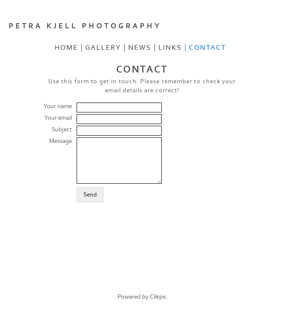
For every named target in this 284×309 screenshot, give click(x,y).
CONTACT (207, 48)
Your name (57, 106)
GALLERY (103, 48)
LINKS (170, 48)
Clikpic (158, 296)
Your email (58, 117)
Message (60, 141)
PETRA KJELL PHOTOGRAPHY (85, 25)
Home (66, 48)
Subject (62, 129)
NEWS (139, 48)
